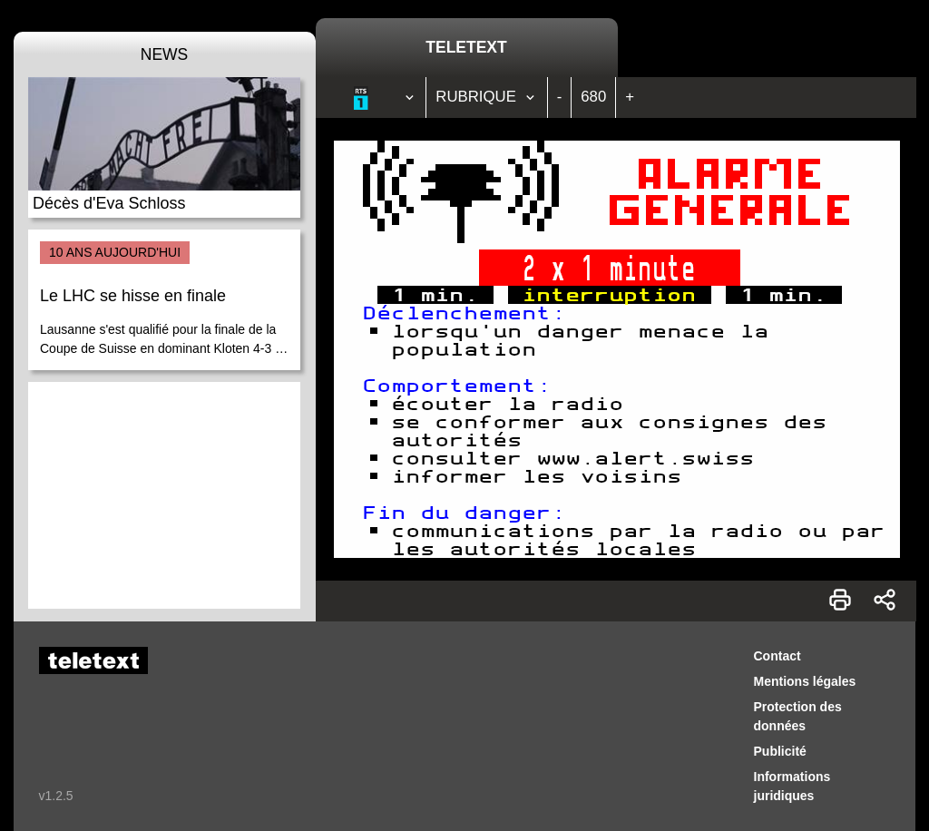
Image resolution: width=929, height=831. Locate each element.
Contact (777, 656)
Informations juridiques (792, 786)
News (165, 54)
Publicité (780, 751)
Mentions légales (805, 681)
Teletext (465, 47)
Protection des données (798, 716)
